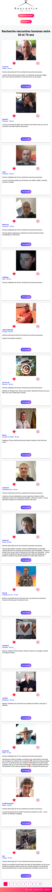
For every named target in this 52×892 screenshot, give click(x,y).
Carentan (5, 174)
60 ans (15, 489)
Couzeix (4, 332)
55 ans (17, 437)
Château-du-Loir (7, 595)
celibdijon (5, 277)
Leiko (4, 172)
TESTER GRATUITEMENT (26, 15)
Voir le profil (26, 86)
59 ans (9, 68)
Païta (4, 753)
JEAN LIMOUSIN (7, 330)
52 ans (11, 174)
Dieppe (4, 858)
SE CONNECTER (26, 21)
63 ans (9, 542)
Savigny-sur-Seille (8, 437)
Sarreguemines (7, 489)
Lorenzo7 (5, 67)
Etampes (5, 647)
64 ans (12, 700)
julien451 (5, 119)
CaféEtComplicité (8, 803)
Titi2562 (5, 698)
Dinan (4, 542)
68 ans (11, 384)
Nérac (4, 805)
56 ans (11, 121)
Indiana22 (5, 540)
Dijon (4, 279)
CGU (30, 890)
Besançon (5, 700)
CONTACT (47, 890)
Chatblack (5, 646)
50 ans (9, 279)
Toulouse (5, 121)
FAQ (26, 890)
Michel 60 (5, 225)
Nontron (5, 384)
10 (40, 884)
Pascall (4, 593)
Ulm (3, 856)
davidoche (5, 751)
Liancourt (5, 226)
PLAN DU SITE (38, 890)
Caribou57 (5, 488)
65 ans (9, 805)
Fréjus (4, 68)
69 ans (11, 332)
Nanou (4, 435)
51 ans (9, 753)
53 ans (12, 226)
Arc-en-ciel (5, 382)
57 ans (16, 595)
